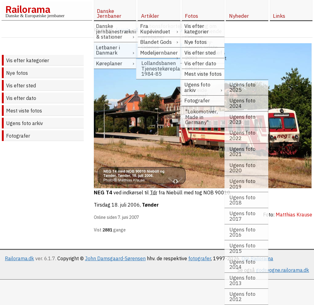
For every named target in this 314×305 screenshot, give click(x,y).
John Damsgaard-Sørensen (115, 258)
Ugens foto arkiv (24, 123)
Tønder (150, 205)
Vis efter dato (21, 98)
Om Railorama (257, 258)
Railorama (27, 9)
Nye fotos (17, 73)
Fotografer (18, 136)
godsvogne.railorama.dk (282, 270)
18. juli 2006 (126, 205)
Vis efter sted (21, 85)
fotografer (199, 258)
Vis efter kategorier (27, 60)
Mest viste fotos (24, 111)
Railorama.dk (19, 258)
